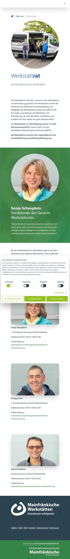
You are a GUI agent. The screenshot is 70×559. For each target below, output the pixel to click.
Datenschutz (42, 528)
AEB (25, 528)
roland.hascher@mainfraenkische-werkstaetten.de (33, 486)
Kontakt (31, 528)
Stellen (14, 528)
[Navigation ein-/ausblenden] (64, 3)
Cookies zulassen (57, 299)
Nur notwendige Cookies (12, 299)
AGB (20, 528)
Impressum (54, 528)
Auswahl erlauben (35, 299)
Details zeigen (59, 292)
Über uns (20, 16)
